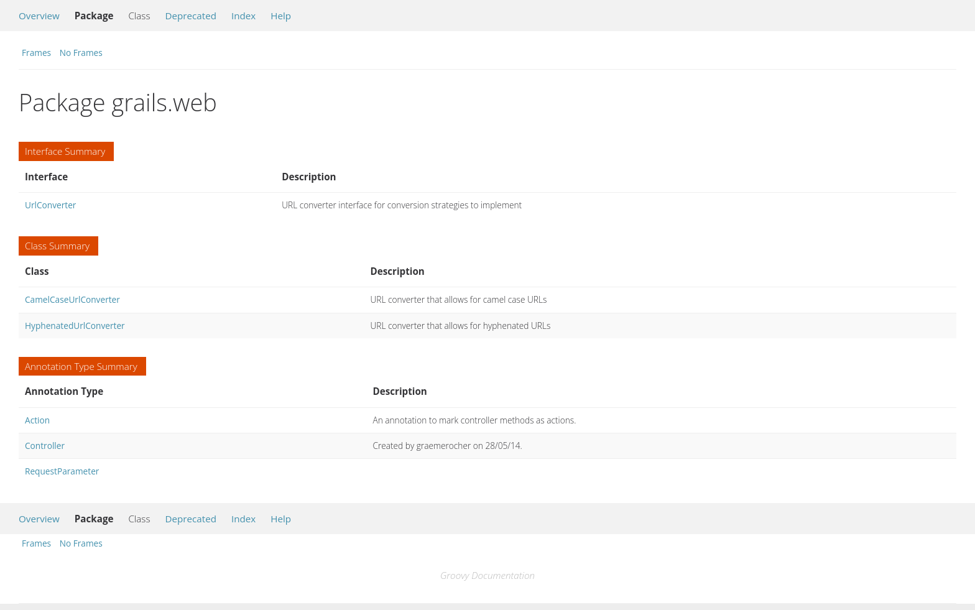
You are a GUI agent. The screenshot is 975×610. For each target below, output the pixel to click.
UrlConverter (50, 205)
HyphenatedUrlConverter (75, 325)
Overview (39, 15)
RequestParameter (62, 471)
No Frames (81, 52)
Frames (36, 52)
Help (280, 15)
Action (37, 420)
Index (243, 15)
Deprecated (190, 15)
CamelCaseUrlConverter (72, 299)
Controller (45, 445)
